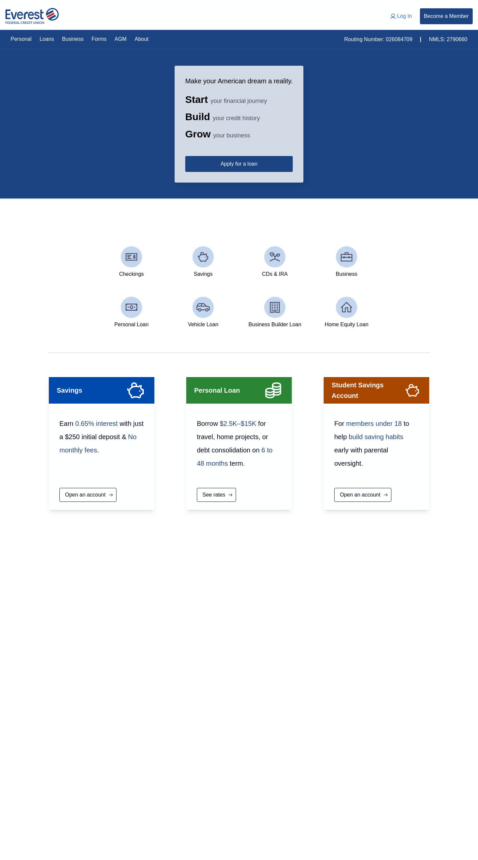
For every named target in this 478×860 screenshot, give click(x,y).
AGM (120, 39)
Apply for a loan (359, 164)
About (141, 39)
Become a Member (446, 16)
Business (73, 39)
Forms (99, 39)
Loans (47, 39)
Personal (21, 39)
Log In (400, 16)
